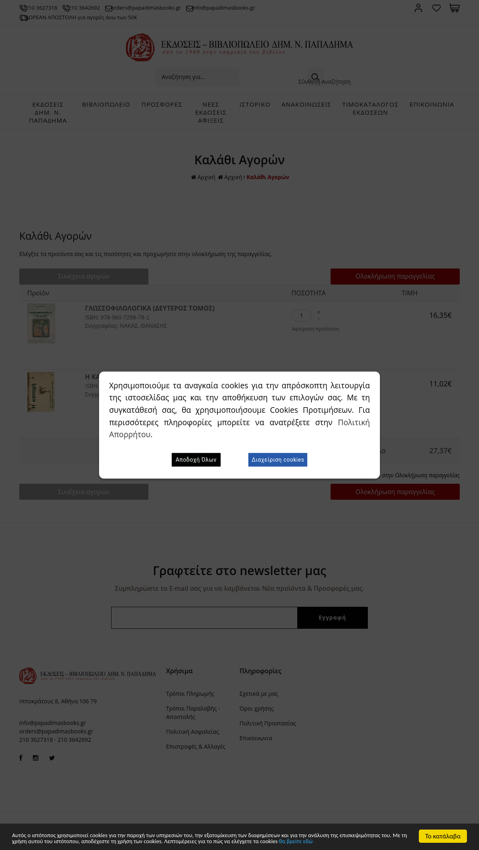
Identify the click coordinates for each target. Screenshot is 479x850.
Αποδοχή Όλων (196, 459)
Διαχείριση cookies (277, 459)
